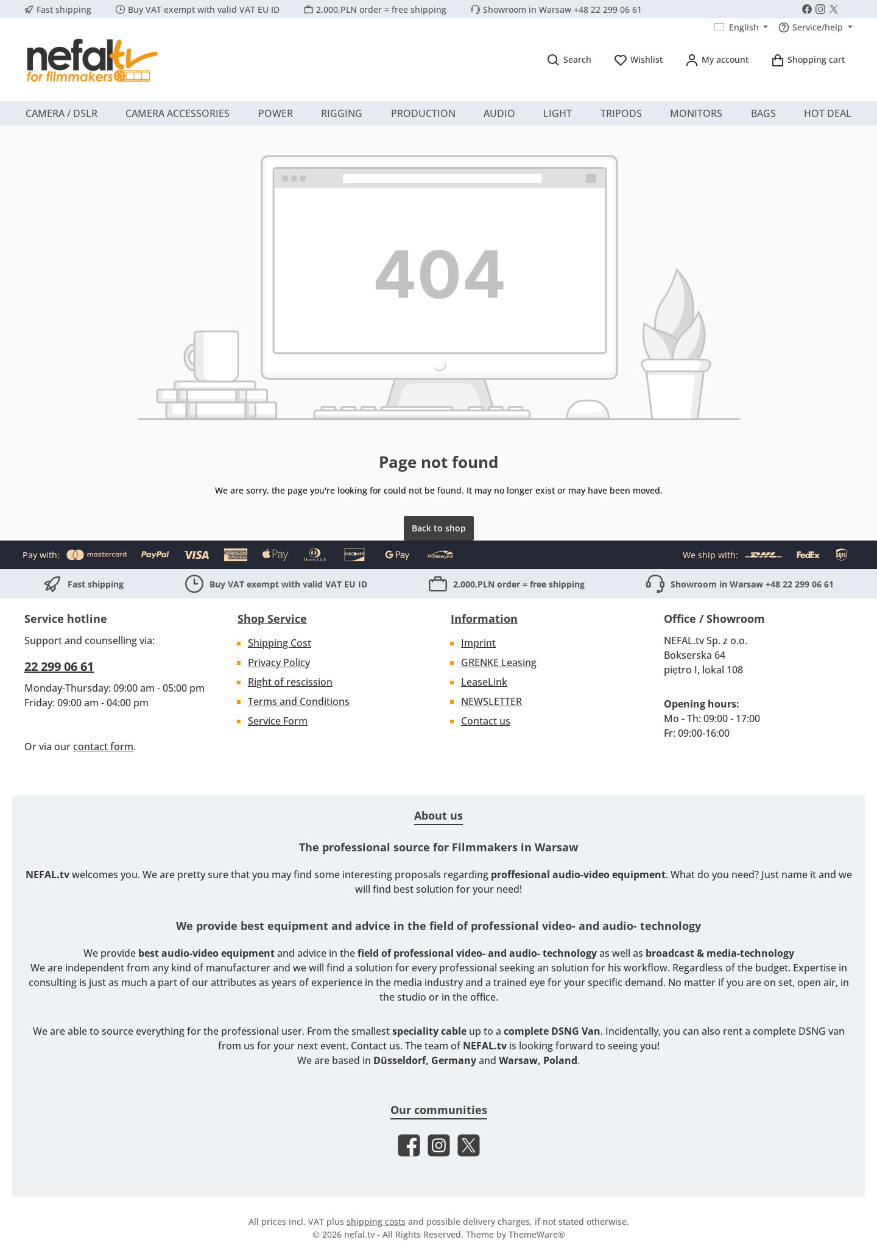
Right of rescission (290, 682)
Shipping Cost (279, 643)
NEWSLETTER (491, 701)
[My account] (716, 59)
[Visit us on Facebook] (807, 9)
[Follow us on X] (834, 9)
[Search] (568, 59)
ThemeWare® (537, 1234)
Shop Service (272, 618)
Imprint (478, 643)
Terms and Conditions (299, 701)
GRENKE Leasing (499, 662)
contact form (103, 746)
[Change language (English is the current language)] (741, 27)
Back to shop (439, 528)
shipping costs (376, 1221)
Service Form (278, 721)
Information (484, 618)
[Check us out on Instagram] (820, 9)
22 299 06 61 (59, 666)
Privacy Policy (279, 662)
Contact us (485, 721)
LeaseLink (484, 682)
